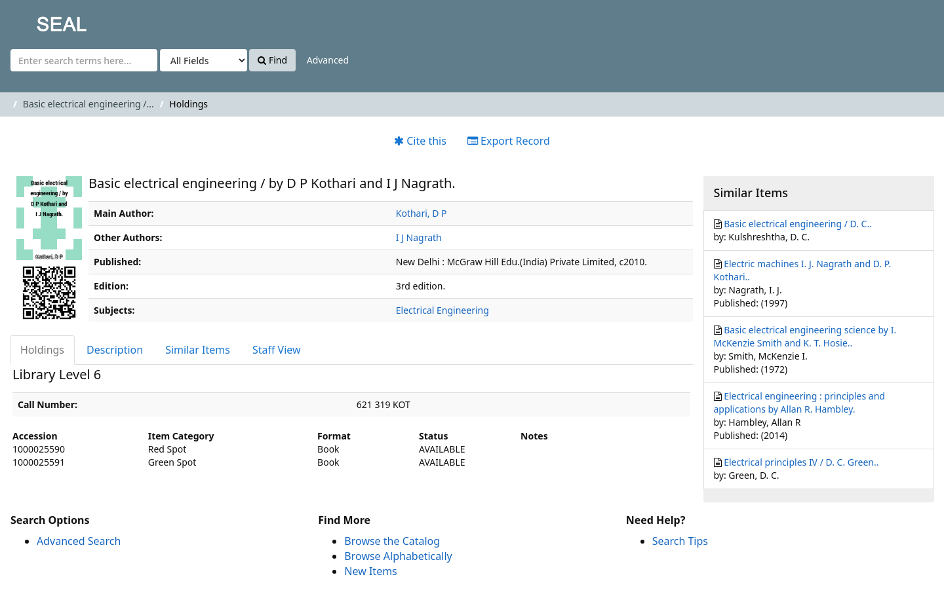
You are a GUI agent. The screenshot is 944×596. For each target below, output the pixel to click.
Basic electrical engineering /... (88, 104)
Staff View (276, 350)
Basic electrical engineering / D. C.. (798, 223)
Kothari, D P (421, 213)
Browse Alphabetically (398, 556)
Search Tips (680, 541)
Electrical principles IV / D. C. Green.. (801, 462)
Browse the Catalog (392, 541)
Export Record (508, 141)
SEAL (35, 20)
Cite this (420, 141)
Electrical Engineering (442, 310)
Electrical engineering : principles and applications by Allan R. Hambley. (799, 402)
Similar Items (197, 350)
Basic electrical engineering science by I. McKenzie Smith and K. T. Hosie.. (805, 336)
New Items (370, 571)
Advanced (328, 60)
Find (272, 60)
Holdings (42, 350)
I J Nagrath (419, 237)
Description (115, 350)
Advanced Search (79, 541)
